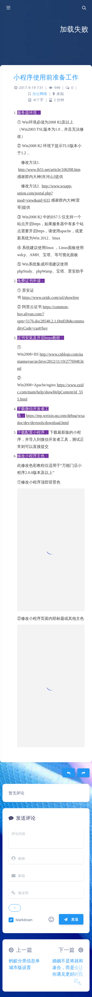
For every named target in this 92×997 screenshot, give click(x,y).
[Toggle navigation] (84, 8)
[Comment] (80, 971)
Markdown (23, 919)
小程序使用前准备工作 (46, 77)
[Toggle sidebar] (8, 8)
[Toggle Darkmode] (80, 983)
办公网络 (39, 93)
